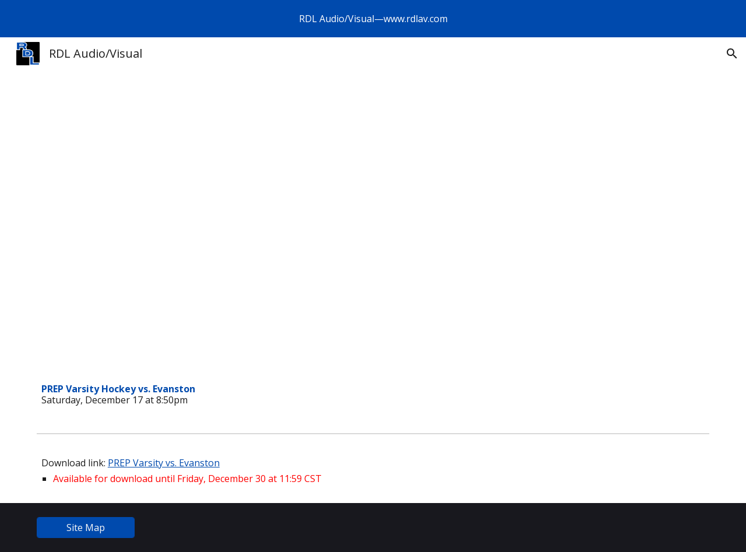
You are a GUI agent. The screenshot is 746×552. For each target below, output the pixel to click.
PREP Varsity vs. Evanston (164, 462)
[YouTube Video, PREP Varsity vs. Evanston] (258, 251)
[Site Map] (85, 527)
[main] (258, 394)
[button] (732, 54)
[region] (373, 18)
